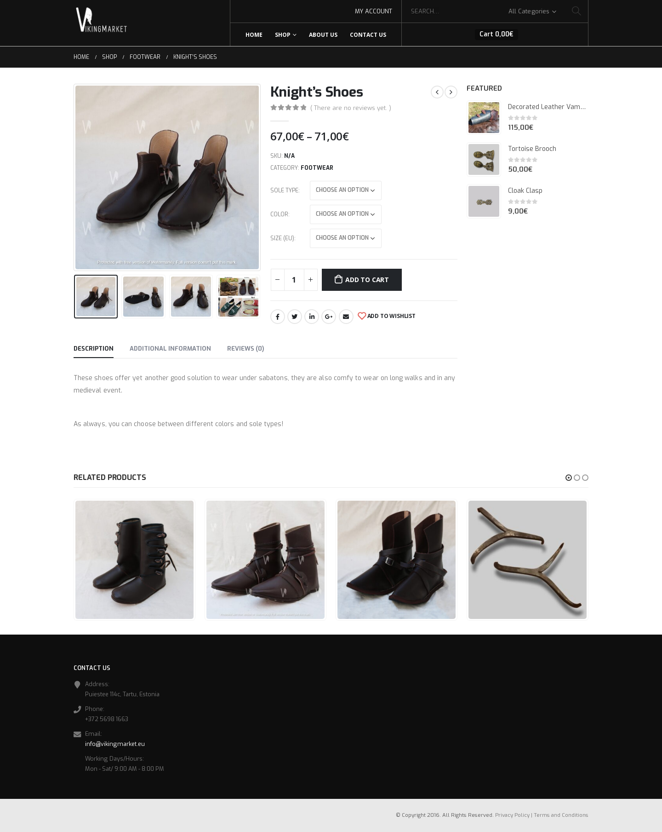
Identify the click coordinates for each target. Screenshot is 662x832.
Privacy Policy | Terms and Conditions (541, 815)
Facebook (277, 316)
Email (346, 316)
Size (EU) (282, 238)
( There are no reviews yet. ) (350, 108)
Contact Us (368, 35)
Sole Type (284, 190)
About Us (323, 35)
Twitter (294, 316)
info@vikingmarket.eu (115, 744)
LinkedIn (311, 316)
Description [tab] (94, 348)
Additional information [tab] (170, 348)
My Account (373, 11)
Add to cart (367, 279)
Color (279, 214)
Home (254, 35)
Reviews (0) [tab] (245, 348)
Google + (328, 316)
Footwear (317, 168)
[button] (569, 477)
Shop (283, 35)
